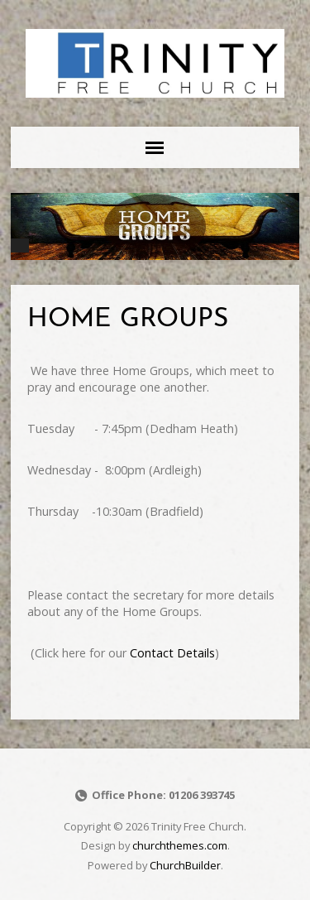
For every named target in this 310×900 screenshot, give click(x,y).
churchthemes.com (179, 845)
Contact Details (172, 653)
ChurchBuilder (185, 865)
